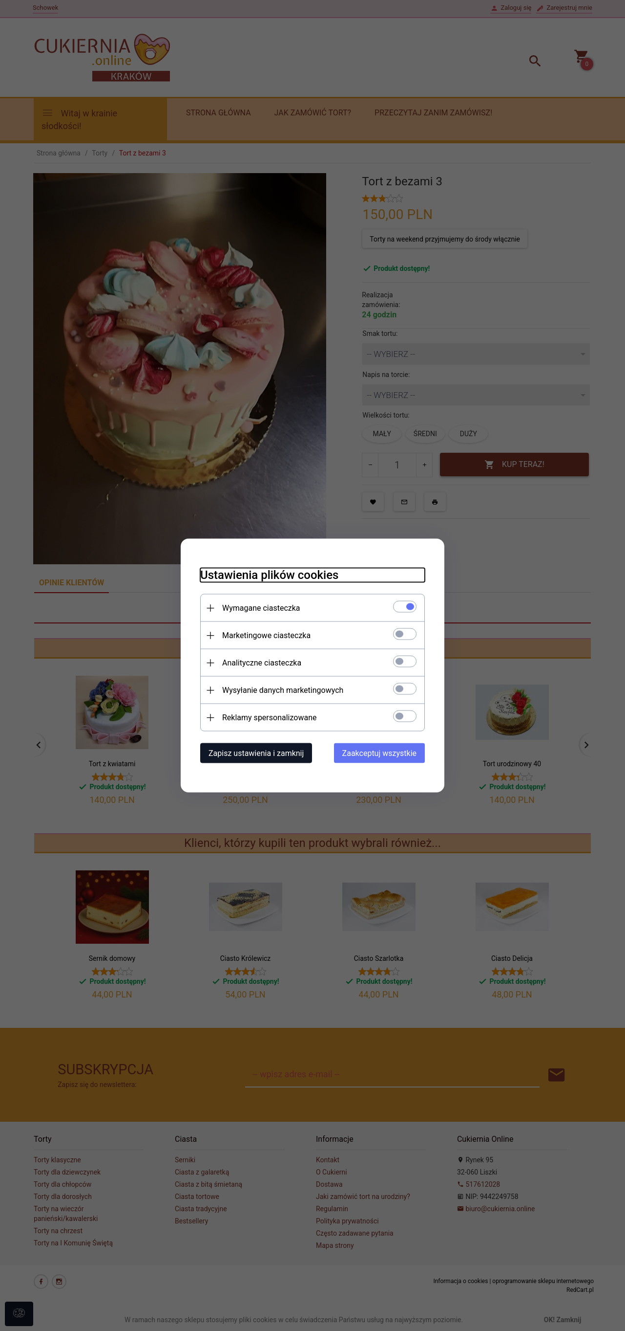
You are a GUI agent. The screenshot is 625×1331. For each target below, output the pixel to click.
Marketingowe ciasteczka (266, 635)
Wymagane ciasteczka (261, 608)
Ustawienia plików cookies (269, 575)
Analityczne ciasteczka (261, 662)
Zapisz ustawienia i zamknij (256, 753)
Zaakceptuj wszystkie (379, 753)
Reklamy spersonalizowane (269, 717)
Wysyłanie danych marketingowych (282, 690)
